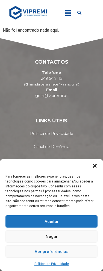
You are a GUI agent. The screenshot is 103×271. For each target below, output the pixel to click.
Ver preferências (51, 251)
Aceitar (52, 221)
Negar (52, 236)
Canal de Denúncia (51, 146)
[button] (95, 166)
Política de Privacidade (51, 264)
